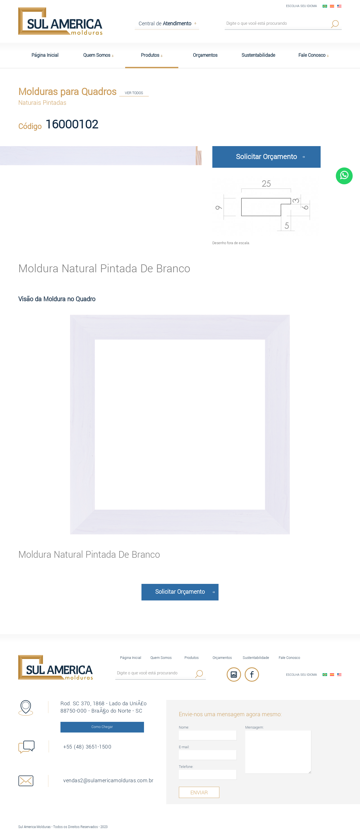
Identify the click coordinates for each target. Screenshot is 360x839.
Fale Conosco (289, 657)
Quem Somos (161, 657)
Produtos (191, 657)
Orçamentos (222, 657)
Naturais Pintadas (42, 102)
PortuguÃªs (325, 6)
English (339, 6)
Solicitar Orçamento (266, 157)
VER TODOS (134, 93)
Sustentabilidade (256, 657)
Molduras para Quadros (67, 92)
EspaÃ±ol (332, 6)
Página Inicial (130, 657)
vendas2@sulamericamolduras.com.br (108, 780)
